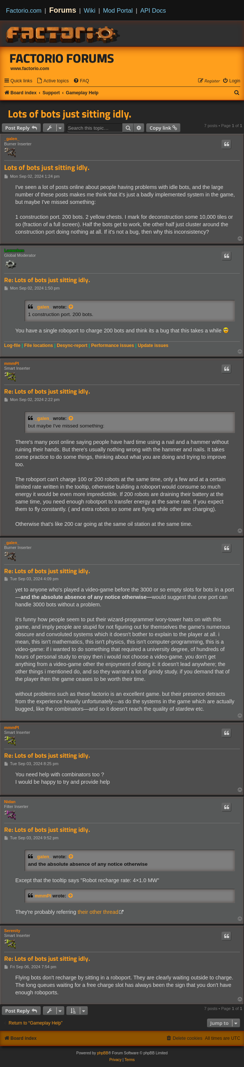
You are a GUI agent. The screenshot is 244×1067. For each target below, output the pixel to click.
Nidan (10, 801)
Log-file (12, 345)
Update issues (153, 345)
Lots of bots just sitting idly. (69, 113)
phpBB (102, 1053)
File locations (38, 345)
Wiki (90, 10)
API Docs (153, 10)
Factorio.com (23, 10)
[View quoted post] (71, 307)
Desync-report (72, 345)
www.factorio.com (29, 68)
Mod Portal (118, 10)
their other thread (98, 912)
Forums (62, 10)
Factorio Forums (62, 58)
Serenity (12, 930)
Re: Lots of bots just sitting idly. (47, 280)
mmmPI (11, 363)
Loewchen (14, 250)
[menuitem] (53, 81)
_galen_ (11, 138)
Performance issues (112, 345)
